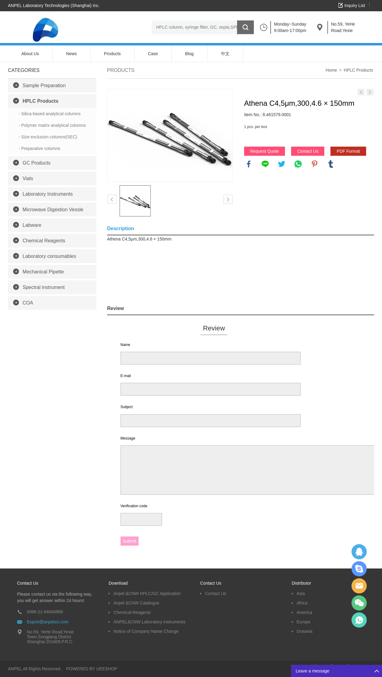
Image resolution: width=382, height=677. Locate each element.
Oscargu (359, 568)
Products (112, 53)
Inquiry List (354, 5)
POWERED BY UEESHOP (91, 668)
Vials (28, 178)
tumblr (330, 164)
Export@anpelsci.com (47, 621)
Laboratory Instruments (48, 194)
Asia (301, 593)
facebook (248, 164)
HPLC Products (40, 101)
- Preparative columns (39, 148)
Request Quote (264, 151)
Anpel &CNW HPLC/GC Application (147, 593)
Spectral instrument (44, 287)
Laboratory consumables (49, 256)
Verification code (134, 506)
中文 (225, 53)
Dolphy (359, 551)
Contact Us (307, 151)
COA (28, 302)
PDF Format (348, 151)
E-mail (126, 376)
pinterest (314, 164)
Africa (302, 602)
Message (128, 438)
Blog (189, 53)
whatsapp (298, 164)
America (304, 612)
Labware (32, 225)
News (71, 53)
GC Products (37, 163)
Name (125, 345)
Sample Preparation (44, 85)
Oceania (304, 631)
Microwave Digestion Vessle (53, 209)
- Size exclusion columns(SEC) (48, 136)
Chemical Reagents (44, 240)
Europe (303, 621)
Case (153, 53)
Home (331, 70)
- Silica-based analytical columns (50, 113)
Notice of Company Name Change (146, 631)
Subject (127, 407)
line (265, 164)
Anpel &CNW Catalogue (136, 602)
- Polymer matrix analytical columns (52, 125)
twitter (281, 164)
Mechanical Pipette (43, 271)
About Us (30, 53)
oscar (359, 620)
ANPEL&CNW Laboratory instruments (150, 621)
